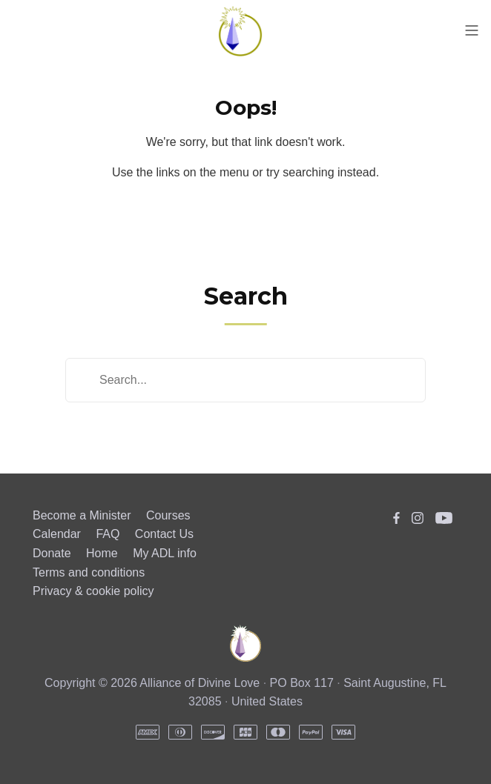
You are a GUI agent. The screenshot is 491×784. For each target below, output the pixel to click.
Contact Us (164, 534)
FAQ (107, 534)
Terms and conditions (89, 572)
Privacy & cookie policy (93, 591)
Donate (52, 553)
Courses (168, 515)
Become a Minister (82, 515)
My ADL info (165, 553)
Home (102, 553)
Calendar (57, 534)
